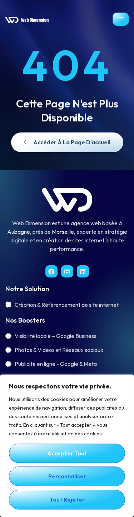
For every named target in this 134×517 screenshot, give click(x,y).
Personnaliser (67, 476)
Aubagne (18, 231)
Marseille (63, 231)
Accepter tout (67, 453)
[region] (67, 446)
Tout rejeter (67, 499)
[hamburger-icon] (121, 19)
